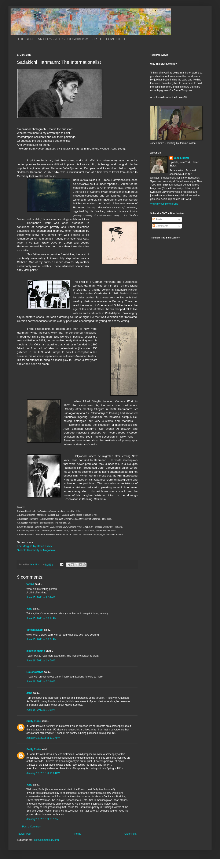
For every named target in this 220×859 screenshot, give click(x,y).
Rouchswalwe (34, 672)
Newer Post (24, 833)
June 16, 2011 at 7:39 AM (40, 709)
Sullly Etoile (33, 721)
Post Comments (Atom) (45, 839)
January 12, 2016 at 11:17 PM (43, 737)
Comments (160, 225)
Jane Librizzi (181, 158)
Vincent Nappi (34, 629)
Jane (29, 608)
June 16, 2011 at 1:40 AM (40, 660)
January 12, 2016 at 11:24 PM (43, 773)
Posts (157, 219)
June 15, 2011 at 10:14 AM (41, 618)
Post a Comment (31, 826)
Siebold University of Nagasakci (36, 550)
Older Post (130, 833)
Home (77, 833)
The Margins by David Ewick (35, 546)
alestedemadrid (35, 650)
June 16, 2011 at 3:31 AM (40, 681)
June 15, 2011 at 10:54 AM (41, 639)
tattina (30, 584)
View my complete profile (164, 203)
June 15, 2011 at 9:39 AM (40, 597)
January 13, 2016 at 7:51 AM (42, 819)
